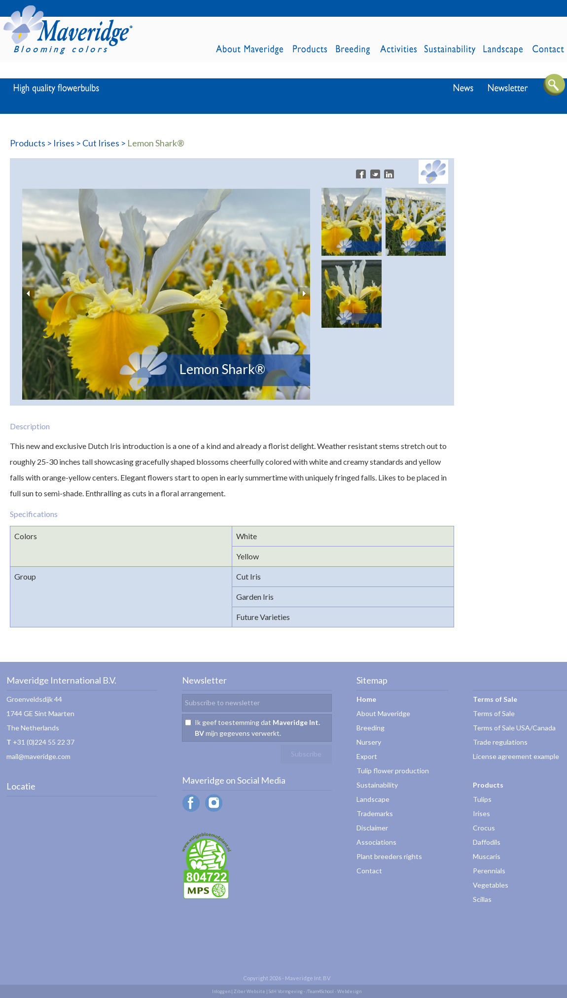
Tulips (482, 799)
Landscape (373, 799)
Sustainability (377, 785)
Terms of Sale (494, 713)
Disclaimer (372, 828)
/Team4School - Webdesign (333, 991)
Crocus (484, 828)
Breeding (370, 727)
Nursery (368, 742)
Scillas (482, 899)
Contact (369, 870)
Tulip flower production (392, 770)
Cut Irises (100, 143)
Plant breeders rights (389, 856)
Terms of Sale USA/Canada (514, 727)
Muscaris (486, 856)
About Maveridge (383, 713)
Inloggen (221, 991)
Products (27, 143)
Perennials (489, 870)
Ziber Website (249, 991)
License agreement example (516, 756)
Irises (63, 143)
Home (366, 699)
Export (366, 756)
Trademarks (374, 813)
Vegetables (490, 885)
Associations (376, 842)
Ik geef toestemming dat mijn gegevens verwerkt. (257, 727)
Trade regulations (500, 742)
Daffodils (486, 842)
